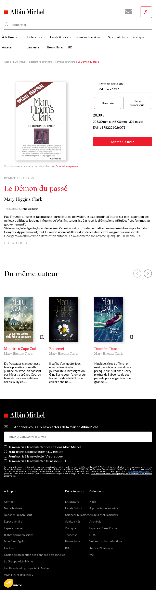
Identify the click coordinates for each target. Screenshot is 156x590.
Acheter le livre (122, 142)
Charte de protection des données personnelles (34, 554)
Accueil (8, 61)
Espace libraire (13, 521)
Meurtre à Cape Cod (20, 348)
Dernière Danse (106, 348)
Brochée (108, 103)
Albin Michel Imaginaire (18, 574)
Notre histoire (13, 508)
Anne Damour (29, 208)
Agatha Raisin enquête (103, 508)
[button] (8, 583)
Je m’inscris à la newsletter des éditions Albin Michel (45, 447)
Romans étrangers (65, 61)
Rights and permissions (19, 535)
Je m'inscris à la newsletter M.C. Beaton (36, 451)
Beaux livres (72, 541)
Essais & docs (73, 508)
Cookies (9, 548)
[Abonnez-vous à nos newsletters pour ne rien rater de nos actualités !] (127, 12)
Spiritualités (72, 521)
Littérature (21, 61)
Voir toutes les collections (105, 541)
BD (67, 548)
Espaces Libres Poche (103, 528)
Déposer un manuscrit (18, 514)
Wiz (91, 554)
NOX (92, 535)
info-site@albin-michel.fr (139, 471)
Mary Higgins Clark (23, 199)
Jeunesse (71, 535)
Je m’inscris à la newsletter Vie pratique (36, 456)
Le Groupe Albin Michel (19, 561)
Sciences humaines (77, 514)
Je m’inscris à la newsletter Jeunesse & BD (37, 461)
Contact (9, 501)
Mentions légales (15, 541)
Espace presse (13, 528)
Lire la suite (16, 243)
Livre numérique (137, 103)
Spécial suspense (67, 166)
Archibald (95, 521)
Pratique (70, 528)
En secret (56, 348)
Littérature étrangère (40, 61)
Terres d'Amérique (101, 548)
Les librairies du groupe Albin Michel (26, 568)
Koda (92, 501)
